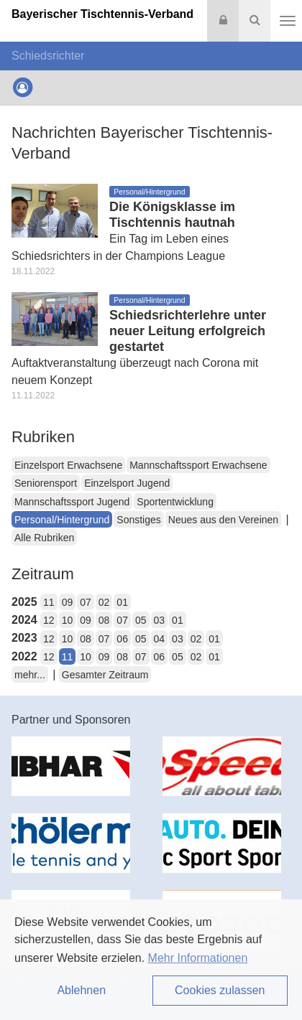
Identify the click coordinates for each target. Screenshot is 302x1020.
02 (104, 602)
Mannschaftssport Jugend (71, 501)
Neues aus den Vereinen (223, 519)
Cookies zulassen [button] (220, 990)
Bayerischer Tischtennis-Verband (102, 14)
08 (104, 620)
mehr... (29, 674)
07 (85, 602)
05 (141, 620)
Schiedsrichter (48, 56)
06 (122, 639)
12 (49, 620)
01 (122, 602)
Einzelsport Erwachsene (68, 465)
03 (159, 620)
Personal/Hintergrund (61, 519)
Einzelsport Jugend (127, 483)
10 (67, 620)
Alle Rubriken (44, 537)
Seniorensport (45, 483)
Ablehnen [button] (81, 990)
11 (49, 602)
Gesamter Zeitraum (105, 674)
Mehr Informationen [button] (198, 958)
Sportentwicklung (175, 501)
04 (159, 639)
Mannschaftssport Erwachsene (198, 465)
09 (67, 602)
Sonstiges (138, 519)
